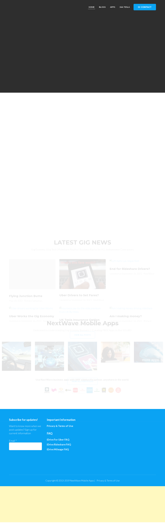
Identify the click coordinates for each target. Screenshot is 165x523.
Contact (144, 7)
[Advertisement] (82, 122)
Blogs (102, 7)
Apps (112, 7)
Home (91, 7)
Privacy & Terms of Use (108, 480)
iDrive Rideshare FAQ (59, 444)
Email (13, 440)
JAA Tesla (125, 7)
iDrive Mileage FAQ (58, 449)
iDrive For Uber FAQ (58, 439)
